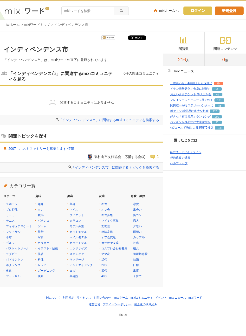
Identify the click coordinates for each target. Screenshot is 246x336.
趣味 (41, 204)
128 (219, 128)
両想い (137, 231)
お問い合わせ (102, 297)
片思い (137, 226)
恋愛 (136, 204)
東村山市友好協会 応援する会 (117, 157)
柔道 (9, 270)
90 (216, 122)
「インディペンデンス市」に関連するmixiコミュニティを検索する (109, 120)
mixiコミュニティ (141, 297)
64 (217, 94)
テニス (10, 220)
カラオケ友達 (110, 243)
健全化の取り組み (145, 304)
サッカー (12, 215)
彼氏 (136, 243)
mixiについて (52, 297)
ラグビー (12, 254)
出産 (136, 270)
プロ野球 (12, 209)
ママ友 (105, 254)
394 (218, 83)
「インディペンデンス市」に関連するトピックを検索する (115, 167)
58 (219, 105)
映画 (41, 276)
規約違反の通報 (180, 157)
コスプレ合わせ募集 (114, 248)
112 (215, 111)
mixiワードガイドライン (185, 152)
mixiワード (195, 297)
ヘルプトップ (179, 163)
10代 (104, 259)
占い (41, 209)
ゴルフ (10, 243)
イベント (161, 297)
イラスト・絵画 (48, 248)
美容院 (74, 276)
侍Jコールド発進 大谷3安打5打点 (191, 127)
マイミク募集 (110, 220)
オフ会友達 (108, 237)
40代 (104, 276)
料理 (41, 259)
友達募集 (107, 215)
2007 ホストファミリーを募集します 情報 (41, 149)
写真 (41, 237)
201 (217, 117)
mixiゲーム (121, 297)
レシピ (42, 265)
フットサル (13, 231)
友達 (104, 204)
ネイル (74, 209)
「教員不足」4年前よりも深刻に (191, 83)
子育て (137, 276)
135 (219, 100)
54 (216, 89)
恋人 (136, 220)
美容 (72, 204)
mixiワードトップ (37, 25)
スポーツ (12, 204)
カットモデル (78, 231)
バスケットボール (17, 248)
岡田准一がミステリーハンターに (192, 105)
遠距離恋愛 (140, 254)
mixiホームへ (169, 11)
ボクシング (13, 265)
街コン (137, 215)
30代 (104, 270)
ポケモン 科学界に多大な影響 (189, 111)
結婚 (136, 259)
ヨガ (72, 270)
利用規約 (68, 297)
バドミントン (14, 259)
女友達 (105, 226)
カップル (139, 237)
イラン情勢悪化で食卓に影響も (190, 88)
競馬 (41, 215)
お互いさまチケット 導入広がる (190, 94)
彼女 (136, 248)
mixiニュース (177, 297)
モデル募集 (77, 226)
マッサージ (77, 259)
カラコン (75, 220)
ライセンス (84, 297)
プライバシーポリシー (117, 304)
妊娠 (136, 265)
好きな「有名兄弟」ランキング (190, 116)
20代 (104, 265)
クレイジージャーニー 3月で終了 (191, 100)
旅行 (41, 231)
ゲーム (42, 226)
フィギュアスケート (19, 226)
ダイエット (77, 215)
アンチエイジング (81, 265)
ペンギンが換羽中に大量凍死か (190, 122)
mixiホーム (12, 25)
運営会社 (94, 304)
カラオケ (43, 243)
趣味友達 (107, 231)
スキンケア (77, 254)
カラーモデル (78, 243)
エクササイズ (78, 248)
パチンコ (43, 220)
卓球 (9, 237)
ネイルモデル (78, 237)
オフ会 (105, 209)
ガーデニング (46, 270)
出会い (137, 209)
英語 (41, 254)
